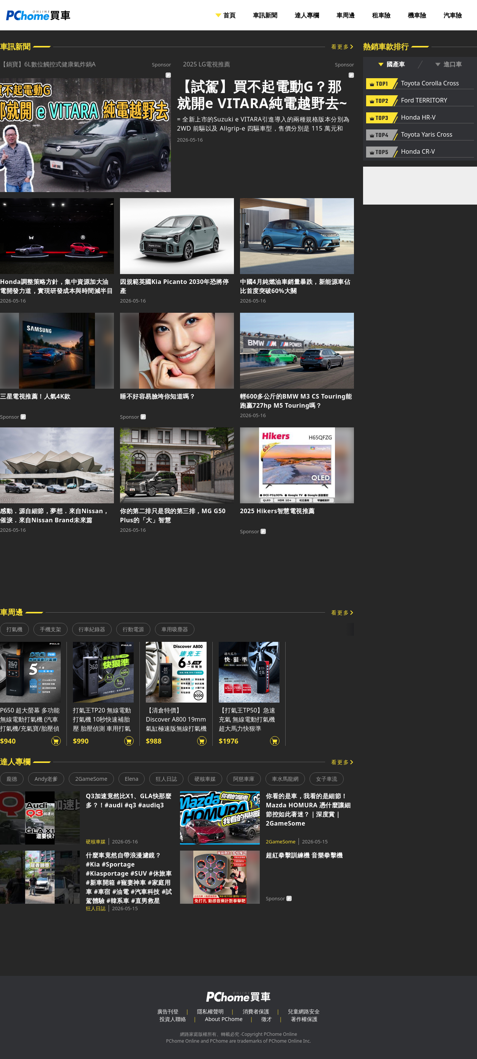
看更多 (340, 46)
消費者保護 (256, 1011)
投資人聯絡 (173, 1019)
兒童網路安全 (304, 1011)
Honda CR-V (418, 152)
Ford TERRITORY (424, 100)
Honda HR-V (418, 117)
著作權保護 (304, 1019)
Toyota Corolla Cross (430, 83)
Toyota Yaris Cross (426, 135)
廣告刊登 (167, 1011)
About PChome (224, 1019)
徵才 (266, 1019)
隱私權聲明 (210, 1011)
